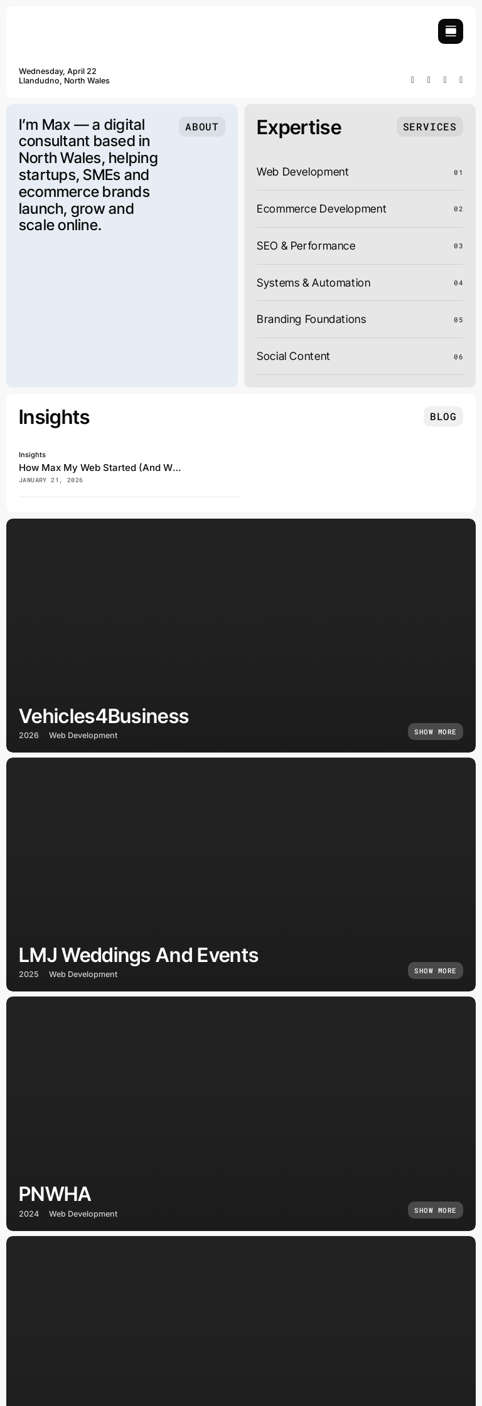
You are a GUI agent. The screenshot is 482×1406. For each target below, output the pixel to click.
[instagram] (429, 80)
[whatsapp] (445, 80)
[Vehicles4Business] (241, 636)
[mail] (461, 80)
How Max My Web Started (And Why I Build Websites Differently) (166, 467)
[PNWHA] (241, 1113)
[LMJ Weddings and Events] (241, 874)
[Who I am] (202, 127)
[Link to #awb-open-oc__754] (450, 31)
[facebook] (413, 80)
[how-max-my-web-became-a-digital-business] (222, 454)
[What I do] (430, 127)
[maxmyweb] (66, 24)
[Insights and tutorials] (443, 416)
